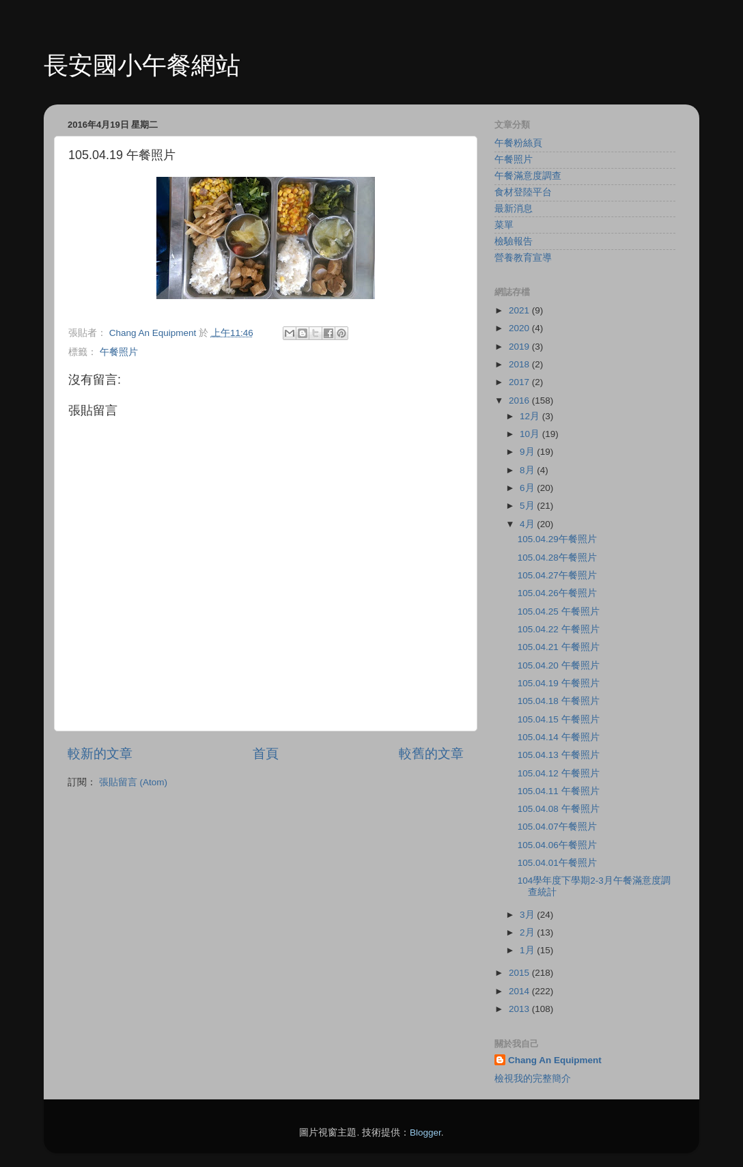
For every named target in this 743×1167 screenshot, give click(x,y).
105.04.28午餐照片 (557, 557)
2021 (520, 310)
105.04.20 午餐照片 (559, 665)
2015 (520, 973)
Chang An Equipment (555, 1060)
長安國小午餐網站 (142, 65)
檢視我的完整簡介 (532, 1078)
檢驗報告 (513, 241)
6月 (528, 488)
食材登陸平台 (523, 192)
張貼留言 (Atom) (133, 782)
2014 (520, 991)
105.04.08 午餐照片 (559, 809)
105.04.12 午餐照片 (559, 773)
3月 (528, 915)
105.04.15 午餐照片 (559, 719)
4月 (528, 524)
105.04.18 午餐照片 (559, 701)
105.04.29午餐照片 (557, 539)
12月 (531, 416)
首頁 (266, 753)
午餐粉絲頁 (518, 143)
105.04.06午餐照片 (557, 845)
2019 (520, 346)
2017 (520, 382)
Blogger (425, 1132)
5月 (528, 506)
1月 (528, 950)
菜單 (504, 225)
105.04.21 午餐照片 (559, 647)
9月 (528, 452)
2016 (520, 400)
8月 (528, 470)
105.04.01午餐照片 (557, 863)
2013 (520, 1009)
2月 (528, 932)
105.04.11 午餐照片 (559, 791)
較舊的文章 (431, 753)
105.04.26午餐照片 (557, 593)
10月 (531, 434)
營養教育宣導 (523, 258)
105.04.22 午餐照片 (559, 629)
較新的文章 (100, 753)
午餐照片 (119, 352)
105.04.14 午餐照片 (559, 737)
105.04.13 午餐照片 (559, 755)
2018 (520, 364)
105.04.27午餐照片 (557, 575)
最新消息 (513, 208)
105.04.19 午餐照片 (559, 683)
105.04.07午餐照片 (557, 826)
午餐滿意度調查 (527, 176)
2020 (520, 328)
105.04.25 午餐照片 (559, 611)
